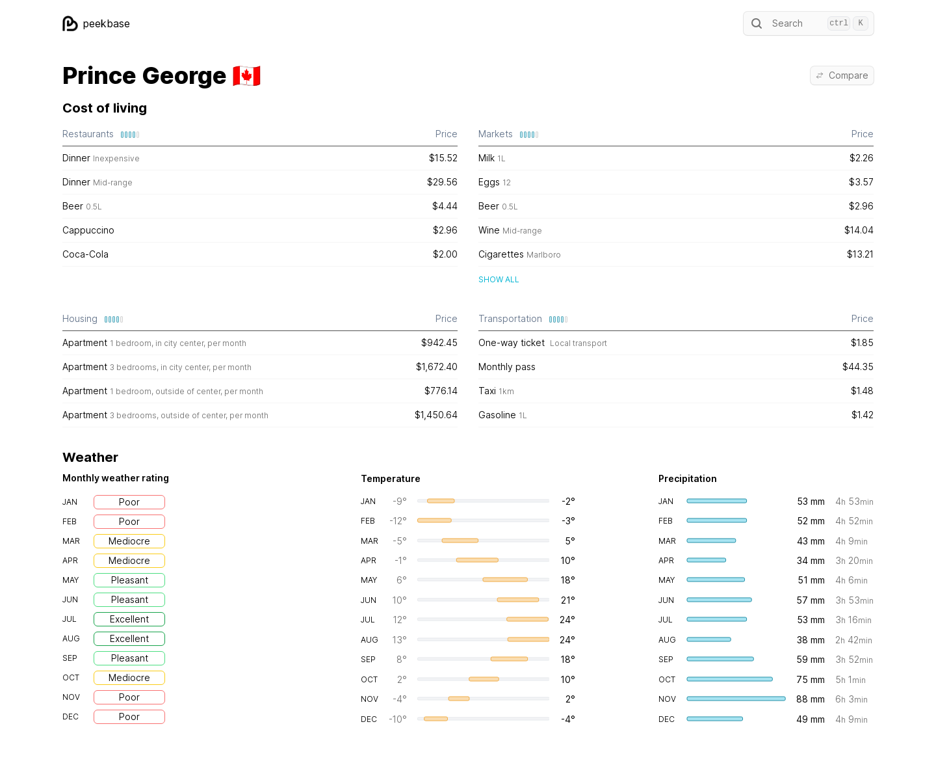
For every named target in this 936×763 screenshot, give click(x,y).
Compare (842, 75)
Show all (498, 279)
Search (808, 23)
